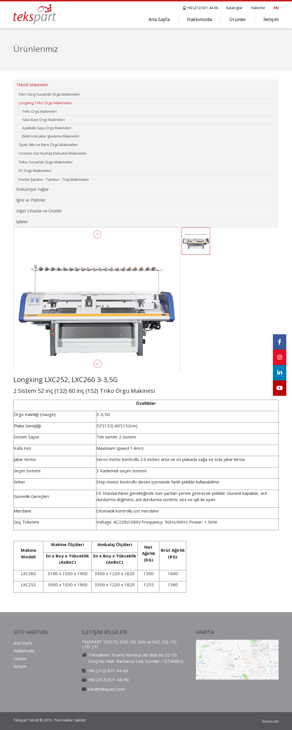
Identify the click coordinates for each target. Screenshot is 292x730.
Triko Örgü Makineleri (39, 111)
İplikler (22, 221)
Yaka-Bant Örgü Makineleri (43, 119)
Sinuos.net (270, 721)
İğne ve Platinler (31, 200)
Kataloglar (234, 7)
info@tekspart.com (106, 689)
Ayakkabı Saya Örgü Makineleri (46, 128)
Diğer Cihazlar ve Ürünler (39, 211)
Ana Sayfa (159, 19)
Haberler (258, 7)
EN (276, 7)
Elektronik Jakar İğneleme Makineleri (51, 136)
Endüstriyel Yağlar (32, 189)
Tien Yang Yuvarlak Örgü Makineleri (49, 94)
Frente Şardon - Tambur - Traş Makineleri (54, 179)
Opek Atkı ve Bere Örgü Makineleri (48, 144)
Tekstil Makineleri (32, 84)
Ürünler (237, 19)
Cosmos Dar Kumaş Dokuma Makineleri (53, 153)
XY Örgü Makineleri (35, 170)
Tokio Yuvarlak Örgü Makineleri (45, 162)
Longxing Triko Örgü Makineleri (45, 102)
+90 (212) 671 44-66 (201, 7)
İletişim (271, 19)
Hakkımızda (199, 19)
